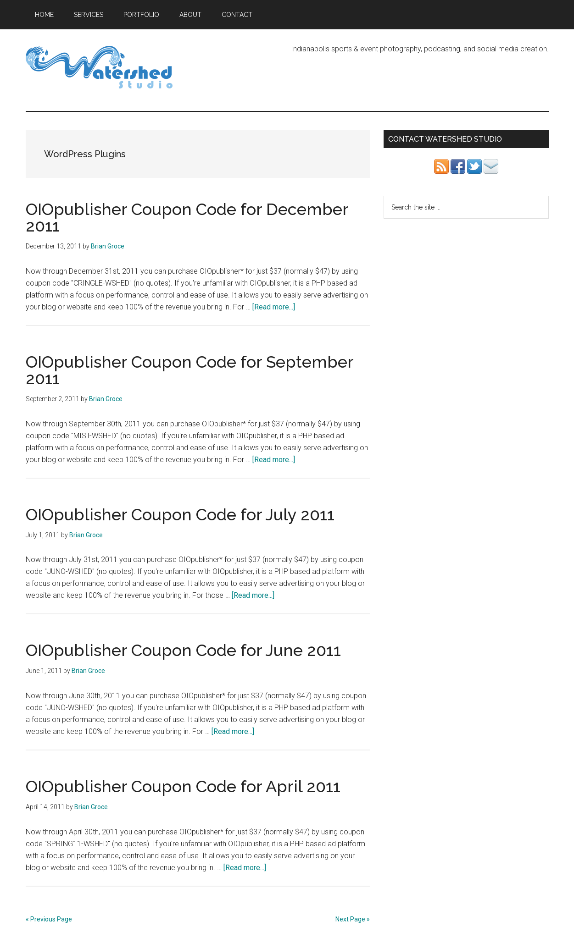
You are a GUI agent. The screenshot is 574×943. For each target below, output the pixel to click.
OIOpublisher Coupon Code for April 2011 (183, 786)
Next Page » (352, 919)
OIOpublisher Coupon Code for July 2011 (180, 514)
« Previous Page (49, 919)
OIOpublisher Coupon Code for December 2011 (187, 217)
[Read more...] (273, 307)
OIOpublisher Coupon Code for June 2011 (183, 650)
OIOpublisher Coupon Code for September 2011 (189, 370)
